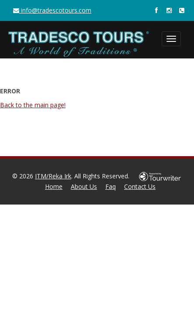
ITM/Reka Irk (53, 176)
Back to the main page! (33, 105)
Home (53, 186)
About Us (84, 186)
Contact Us (140, 186)
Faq (110, 186)
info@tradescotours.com (52, 10)
